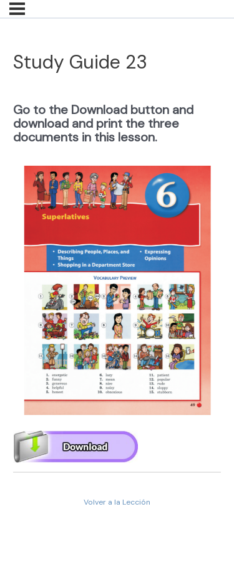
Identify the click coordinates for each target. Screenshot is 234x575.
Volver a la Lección (117, 502)
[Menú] (17, 8)
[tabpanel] (117, 274)
